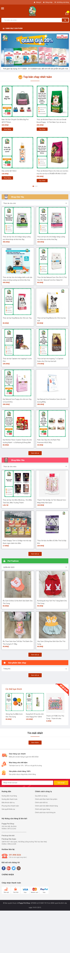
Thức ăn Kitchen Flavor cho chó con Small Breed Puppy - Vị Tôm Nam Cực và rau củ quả (51, 122)
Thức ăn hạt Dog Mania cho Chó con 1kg (17, 318)
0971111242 (11, 828)
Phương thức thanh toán (10, 806)
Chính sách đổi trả (41, 802)
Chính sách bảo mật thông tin (45, 812)
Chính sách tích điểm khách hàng (46, 806)
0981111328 (11, 844)
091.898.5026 (15, 855)
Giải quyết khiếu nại (8, 809)
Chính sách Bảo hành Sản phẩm (46, 799)
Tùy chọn (42, 129)
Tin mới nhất (35, 733)
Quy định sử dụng (41, 796)
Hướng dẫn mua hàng (9, 796)
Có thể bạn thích (14, 689)
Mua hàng (7, 129)
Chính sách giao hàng (42, 809)
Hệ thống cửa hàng (63, 2)
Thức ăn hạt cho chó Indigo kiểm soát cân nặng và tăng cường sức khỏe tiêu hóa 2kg (17, 280)
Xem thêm (35, 742)
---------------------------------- (14, 832)
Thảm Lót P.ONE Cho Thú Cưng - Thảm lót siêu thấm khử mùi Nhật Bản (55, 718)
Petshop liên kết (8, 835)
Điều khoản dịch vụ (8, 802)
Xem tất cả (35, 453)
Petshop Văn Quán (9, 839)
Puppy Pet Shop (8, 824)
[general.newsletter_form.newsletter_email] (27, 783)
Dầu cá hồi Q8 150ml (9, 171)
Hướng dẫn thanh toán (9, 799)
